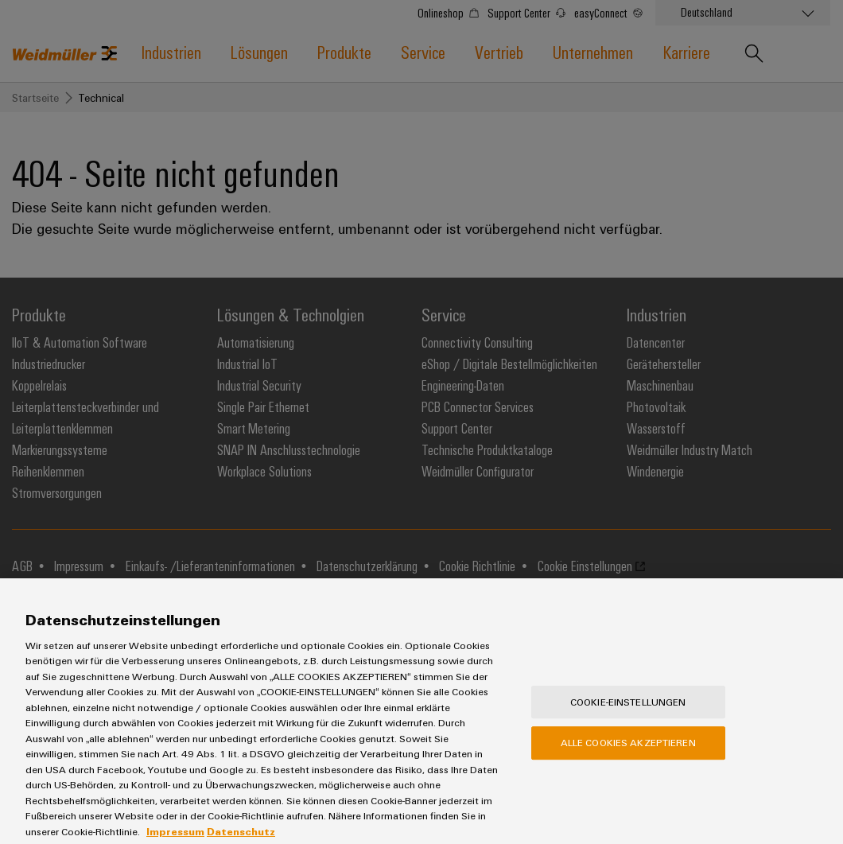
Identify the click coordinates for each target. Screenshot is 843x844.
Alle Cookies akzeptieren (628, 762)
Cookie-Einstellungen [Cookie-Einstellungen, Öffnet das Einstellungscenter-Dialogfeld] (628, 721)
